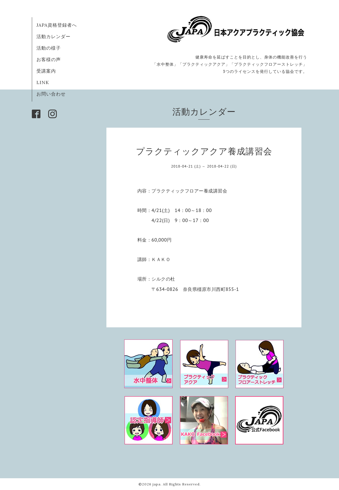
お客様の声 (48, 59)
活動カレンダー (53, 36)
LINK (42, 82)
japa (157, 484)
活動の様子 (48, 48)
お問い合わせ (51, 94)
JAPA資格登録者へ (56, 25)
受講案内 (46, 71)
